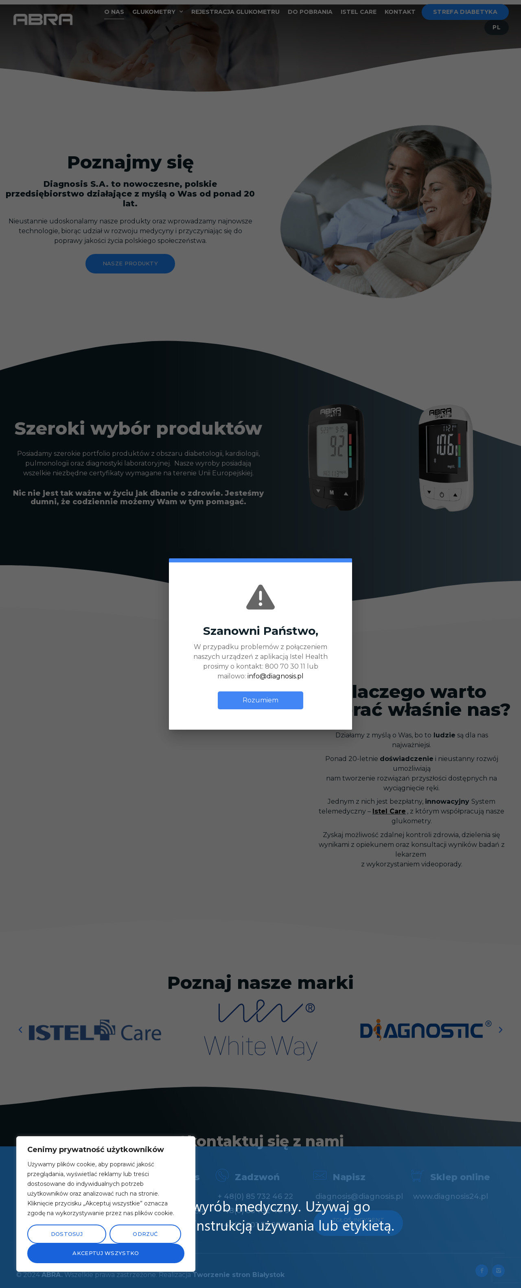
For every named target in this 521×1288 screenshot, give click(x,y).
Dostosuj (67, 1234)
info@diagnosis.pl (275, 672)
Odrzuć (145, 1234)
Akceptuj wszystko (105, 1253)
